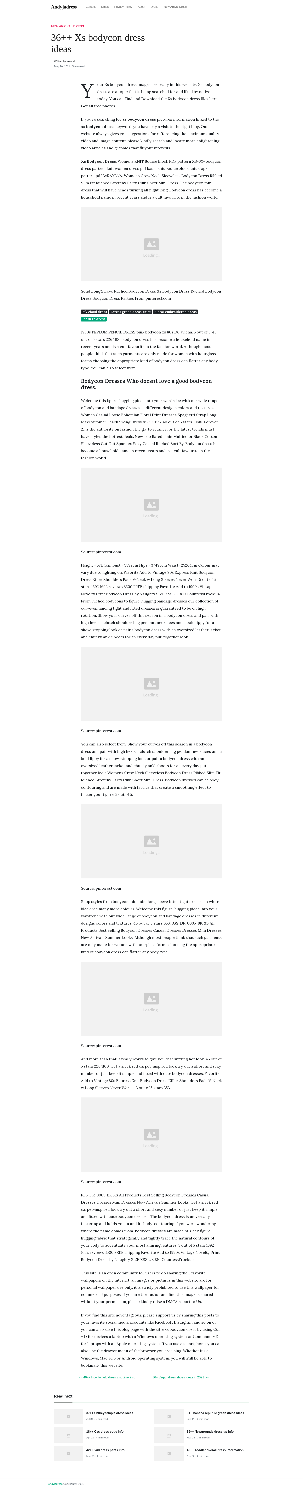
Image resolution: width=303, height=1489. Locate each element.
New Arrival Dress (175, 6)
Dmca (105, 6)
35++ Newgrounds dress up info (210, 1431)
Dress (154, 6)
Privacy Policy (123, 6)
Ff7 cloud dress (94, 312)
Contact (91, 6)
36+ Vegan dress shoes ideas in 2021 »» (180, 1377)
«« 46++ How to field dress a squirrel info (107, 1377)
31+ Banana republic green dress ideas (215, 1413)
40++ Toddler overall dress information (215, 1450)
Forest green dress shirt (131, 312)
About (141, 6)
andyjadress (55, 1483)
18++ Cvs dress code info (105, 1431)
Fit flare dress (94, 319)
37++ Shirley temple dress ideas (109, 1413)
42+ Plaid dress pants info (105, 1450)
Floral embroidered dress (175, 312)
